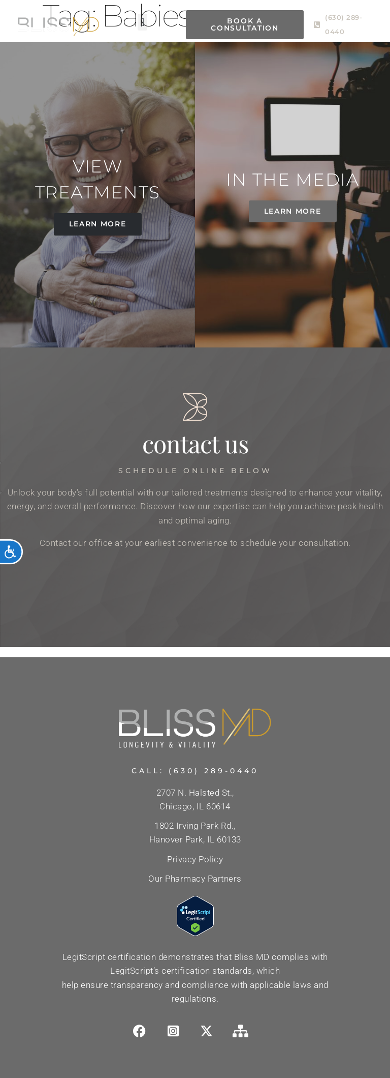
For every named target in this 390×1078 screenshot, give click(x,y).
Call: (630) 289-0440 (195, 771)
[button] (143, 22)
